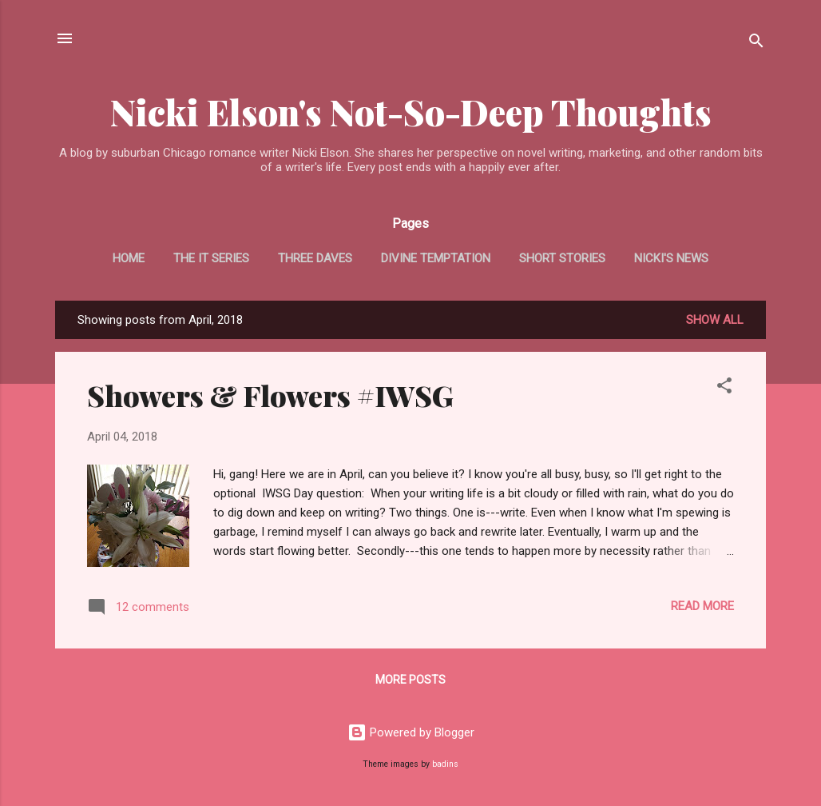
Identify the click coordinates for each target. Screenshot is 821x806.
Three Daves (315, 258)
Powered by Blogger (410, 732)
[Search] (756, 43)
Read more (702, 606)
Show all (715, 320)
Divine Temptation (435, 258)
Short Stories (562, 258)
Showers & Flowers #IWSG (270, 395)
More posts (410, 679)
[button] (724, 388)
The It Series (211, 258)
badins (445, 764)
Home (129, 258)
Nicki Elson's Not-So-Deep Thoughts (411, 111)
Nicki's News (671, 258)
